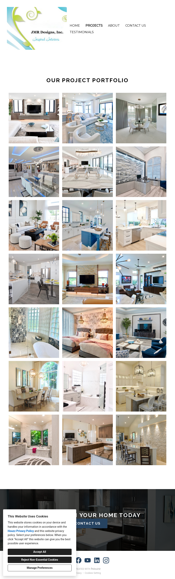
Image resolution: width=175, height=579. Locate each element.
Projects (94, 25)
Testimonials (82, 32)
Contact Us (135, 25)
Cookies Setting (93, 573)
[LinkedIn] (97, 560)
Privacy (78, 573)
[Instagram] (106, 560)
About (114, 25)
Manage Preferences (40, 568)
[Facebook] (78, 560)
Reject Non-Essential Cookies (39, 559)
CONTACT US (87, 523)
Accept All (39, 552)
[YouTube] (88, 560)
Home (75, 25)
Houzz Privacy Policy (21, 531)
